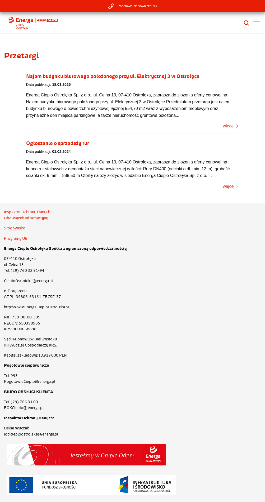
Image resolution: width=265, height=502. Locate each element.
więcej (231, 126)
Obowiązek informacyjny (26, 218)
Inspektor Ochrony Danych (27, 212)
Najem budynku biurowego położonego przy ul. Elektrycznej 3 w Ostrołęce (112, 76)
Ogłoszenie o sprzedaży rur (57, 143)
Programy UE (15, 238)
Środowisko (14, 228)
